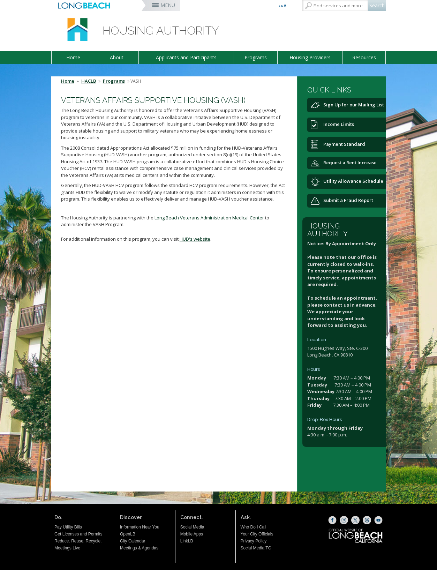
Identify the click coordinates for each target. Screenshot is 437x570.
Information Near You (139, 527)
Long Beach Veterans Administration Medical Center (209, 218)
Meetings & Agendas (139, 548)
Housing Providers (310, 57)
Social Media (192, 527)
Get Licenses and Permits (78, 534)
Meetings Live (67, 548)
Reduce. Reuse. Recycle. (77, 541)
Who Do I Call (253, 527)
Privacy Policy (254, 541)
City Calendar (132, 541)
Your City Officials (257, 534)
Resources (364, 57)
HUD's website (195, 239)
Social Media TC (256, 548)
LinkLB (186, 541)
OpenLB (127, 534)
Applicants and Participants (186, 57)
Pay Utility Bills (68, 527)
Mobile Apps (191, 534)
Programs (255, 57)
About (116, 57)
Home (73, 57)
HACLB (88, 81)
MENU (167, 5)
